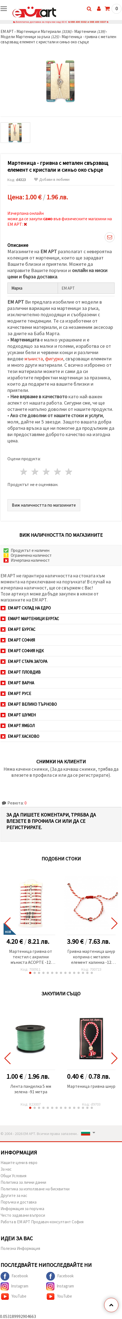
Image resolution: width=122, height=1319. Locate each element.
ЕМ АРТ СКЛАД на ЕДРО (26, 608)
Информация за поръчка (22, 1208)
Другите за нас (14, 1195)
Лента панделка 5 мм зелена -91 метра (30, 1088)
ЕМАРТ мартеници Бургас (30, 618)
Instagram (14, 1286)
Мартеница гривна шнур (91, 1086)
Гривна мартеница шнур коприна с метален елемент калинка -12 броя (91, 957)
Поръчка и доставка (19, 1202)
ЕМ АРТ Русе (16, 693)
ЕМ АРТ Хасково (20, 736)
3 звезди (46, 471)
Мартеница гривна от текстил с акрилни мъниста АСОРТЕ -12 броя (30, 957)
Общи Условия (13, 1175)
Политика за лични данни (23, 1182)
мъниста (33, 358)
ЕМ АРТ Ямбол (18, 725)
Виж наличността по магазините (44, 505)
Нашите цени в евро (19, 1162)
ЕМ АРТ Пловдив (21, 672)
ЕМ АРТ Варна (17, 682)
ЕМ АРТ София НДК (22, 650)
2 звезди (35, 471)
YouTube (13, 1296)
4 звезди (57, 471)
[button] (30, 973)
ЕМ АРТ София (18, 640)
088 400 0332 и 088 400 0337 (88, 21)
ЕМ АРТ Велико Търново (29, 704)
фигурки (54, 358)
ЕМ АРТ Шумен (18, 715)
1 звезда (24, 471)
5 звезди (68, 471)
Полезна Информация (20, 1248)
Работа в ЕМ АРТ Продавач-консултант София (42, 1221)
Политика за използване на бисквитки (35, 1188)
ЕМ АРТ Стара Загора (24, 661)
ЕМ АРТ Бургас (18, 629)
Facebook (14, 1276)
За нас (6, 1169)
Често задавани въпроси (23, 1215)
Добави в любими (52, 179)
